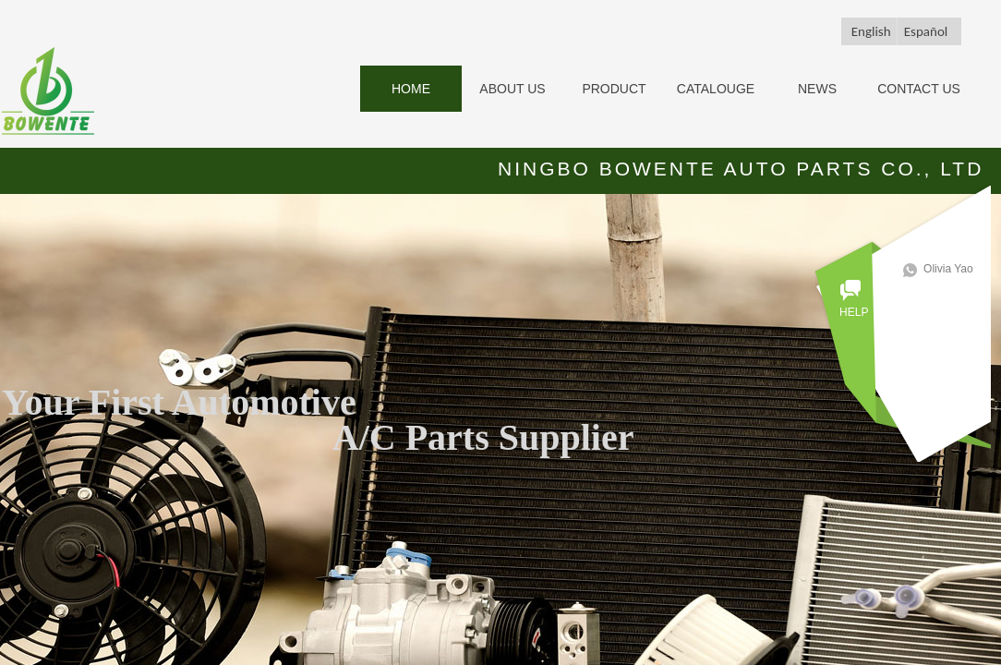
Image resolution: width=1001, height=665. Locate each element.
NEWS (817, 88)
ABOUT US (512, 88)
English (871, 31)
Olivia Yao (956, 268)
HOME (411, 88)
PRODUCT (613, 88)
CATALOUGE (715, 88)
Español (926, 31)
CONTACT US (918, 88)
